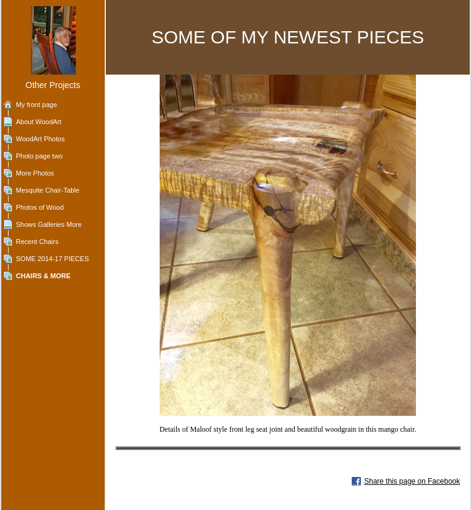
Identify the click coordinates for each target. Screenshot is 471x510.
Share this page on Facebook (412, 481)
